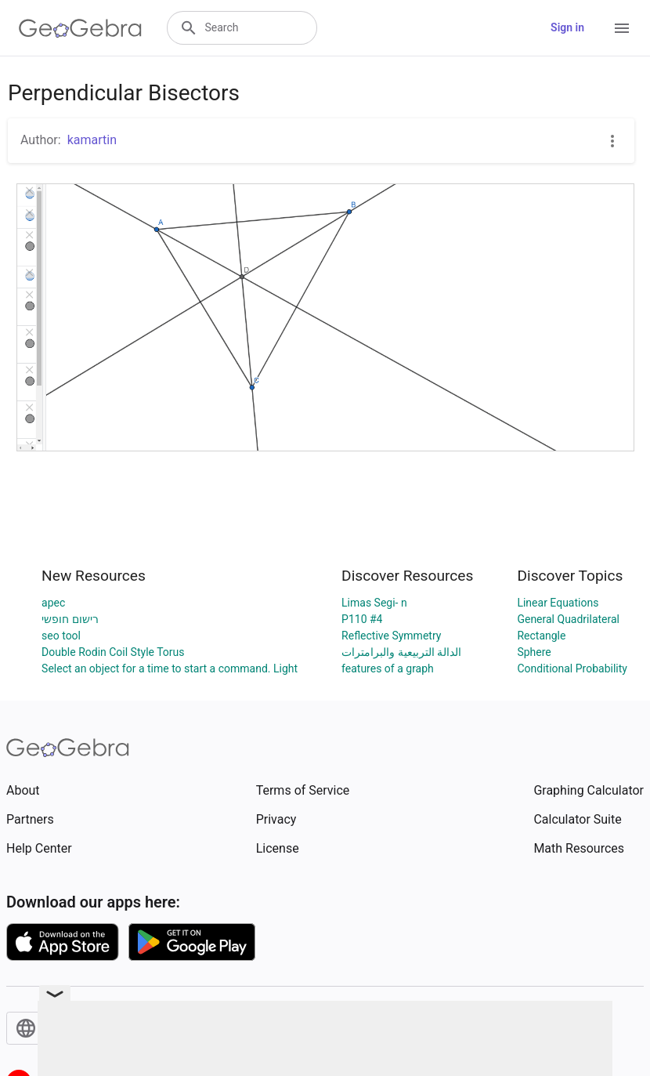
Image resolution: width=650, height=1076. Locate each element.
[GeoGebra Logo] (80, 28)
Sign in (567, 27)
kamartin (92, 139)
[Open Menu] (621, 28)
